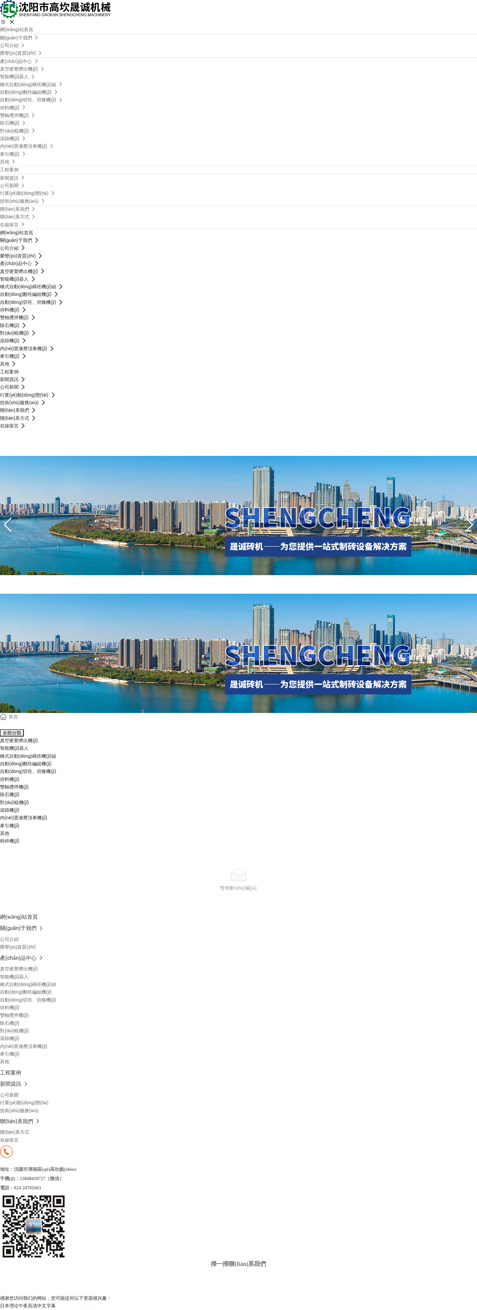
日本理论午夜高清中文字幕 (28, 1305)
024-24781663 (27, 1187)
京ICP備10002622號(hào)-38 (36, 1281)
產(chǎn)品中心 (45, 583)
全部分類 (12, 733)
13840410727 (16, 452)
